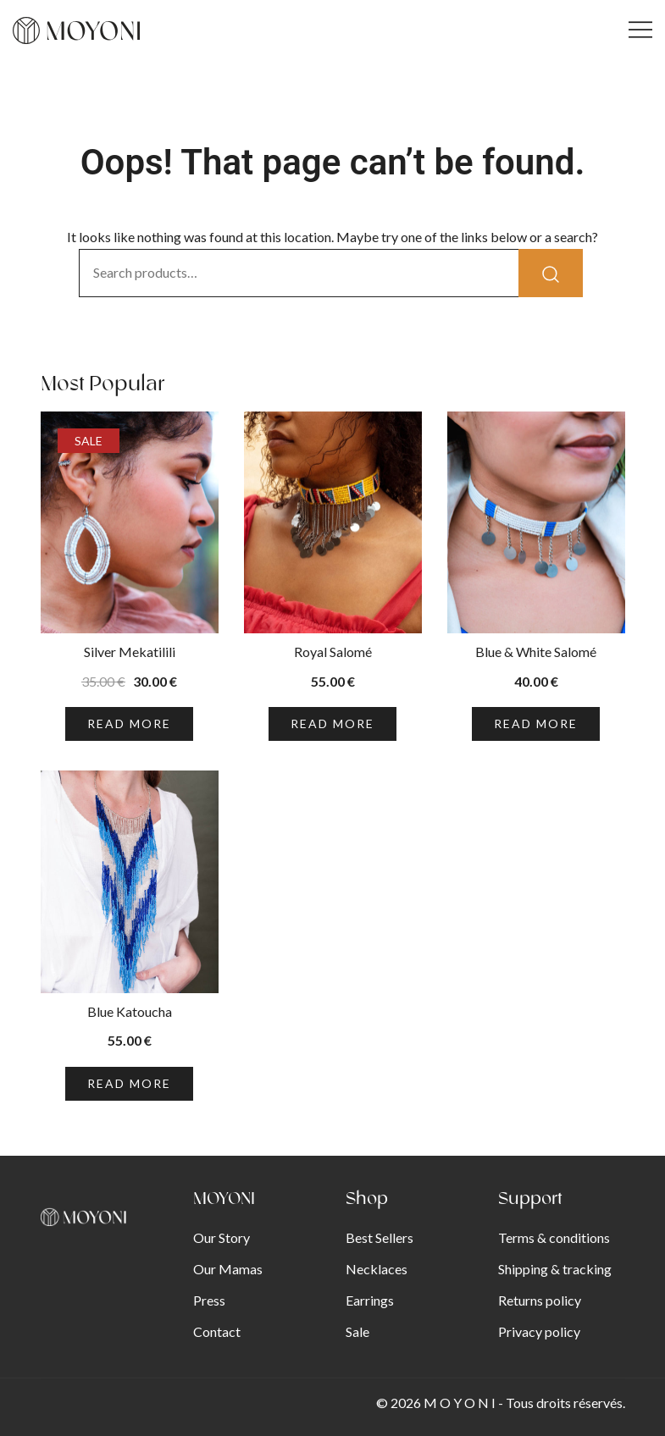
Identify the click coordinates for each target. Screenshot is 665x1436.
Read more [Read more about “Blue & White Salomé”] (536, 723)
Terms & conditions (554, 1237)
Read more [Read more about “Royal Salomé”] (332, 723)
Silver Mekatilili (129, 651)
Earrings (370, 1300)
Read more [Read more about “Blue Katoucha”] (129, 1083)
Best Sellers (379, 1237)
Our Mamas (228, 1269)
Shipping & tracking (555, 1269)
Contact (217, 1331)
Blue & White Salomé (535, 651)
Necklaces (376, 1269)
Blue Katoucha (129, 1011)
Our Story (221, 1237)
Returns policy (539, 1300)
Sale (357, 1331)
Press (209, 1300)
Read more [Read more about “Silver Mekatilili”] (129, 723)
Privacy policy (539, 1331)
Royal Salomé (333, 651)
